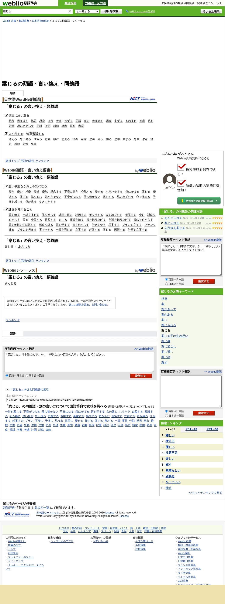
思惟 (25, 144)
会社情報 (140, 545)
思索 (42, 120)
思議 (78, 120)
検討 (56, 139)
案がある (167, 314)
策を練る (14, 214)
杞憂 (28, 191)
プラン (29, 424)
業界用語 (77, 528)
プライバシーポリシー (21, 557)
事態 (125, 424)
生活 (73, 531)
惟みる (38, 139)
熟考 (11, 120)
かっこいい (173, 482)
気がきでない (53, 196)
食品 (124, 531)
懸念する (56, 191)
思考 (145, 139)
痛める (146, 196)
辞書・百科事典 (153, 531)
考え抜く (22, 120)
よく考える (15, 133)
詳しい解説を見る (79, 304)
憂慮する (78, 420)
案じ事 (165, 341)
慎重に (12, 115)
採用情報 (140, 549)
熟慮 (142, 120)
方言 (139, 531)
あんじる (24, 246)
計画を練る (65, 214)
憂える (99, 191)
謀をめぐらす (114, 214)
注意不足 (171, 452)
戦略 (84, 429)
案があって (168, 309)
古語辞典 (183, 580)
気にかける (132, 191)
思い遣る (23, 115)
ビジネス (64, 528)
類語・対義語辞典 (188, 545)
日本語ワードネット (47, 512)
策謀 (12, 433)
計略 (41, 433)
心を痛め (15, 420)
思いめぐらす (25, 126)
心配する (86, 191)
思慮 (109, 120)
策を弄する (63, 224)
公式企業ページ (144, 541)
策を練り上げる (96, 219)
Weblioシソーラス (19, 270)
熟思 (34, 120)
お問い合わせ (99, 304)
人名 (131, 531)
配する (109, 424)
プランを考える (27, 229)
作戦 (132, 424)
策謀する (130, 214)
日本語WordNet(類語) (22, 99)
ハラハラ (124, 415)
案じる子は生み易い (174, 335)
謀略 (48, 433)
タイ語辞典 (184, 572)
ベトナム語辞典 (187, 577)
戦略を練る (46, 224)
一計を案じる (31, 214)
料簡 (56, 126)
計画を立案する (137, 229)
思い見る (25, 139)
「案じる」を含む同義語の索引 (29, 393)
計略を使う (99, 224)
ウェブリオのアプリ (62, 541)
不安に (39, 424)
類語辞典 (70, 3)
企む (142, 214)
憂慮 (36, 191)
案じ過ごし (168, 346)
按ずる (68, 120)
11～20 (191, 429)
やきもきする (47, 201)
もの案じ (130, 120)
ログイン (170, 187)
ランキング (42, 160)
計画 (34, 433)
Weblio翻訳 (184, 553)
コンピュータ (92, 528)
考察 (81, 126)
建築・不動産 (150, 528)
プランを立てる (132, 224)
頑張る (170, 476)
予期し (49, 424)
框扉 (164, 298)
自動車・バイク (119, 528)
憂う (11, 191)
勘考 (64, 126)
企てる (63, 219)
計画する (80, 214)
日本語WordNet (40, 21)
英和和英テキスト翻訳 (20, 348)
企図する (36, 219)
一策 (117, 424)
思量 (11, 126)
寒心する (108, 196)
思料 (39, 126)
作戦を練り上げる (120, 219)
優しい (170, 447)
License (109, 512)
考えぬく (97, 120)
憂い (20, 191)
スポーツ (106, 531)
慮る (86, 120)
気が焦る (31, 201)
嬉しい (170, 435)
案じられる (172, 223)
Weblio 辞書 (9, 21)
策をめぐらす (80, 224)
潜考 (50, 120)
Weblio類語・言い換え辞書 (27, 170)
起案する (94, 229)
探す (169, 464)
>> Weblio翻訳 (144, 348)
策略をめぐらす (143, 219)
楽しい (170, 458)
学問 (163, 528)
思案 (72, 126)
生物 (116, 531)
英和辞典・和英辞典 (189, 549)
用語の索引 (27, 160)
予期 (26, 186)
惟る (109, 139)
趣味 (95, 531)
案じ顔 (165, 357)
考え (11, 139)
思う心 (59, 424)
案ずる (118, 120)
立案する (80, 229)
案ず (164, 362)
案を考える (46, 229)
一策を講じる (64, 229)
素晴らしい (173, 470)
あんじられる (173, 218)
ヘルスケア (84, 531)
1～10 (170, 429)
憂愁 (45, 191)
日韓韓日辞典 (185, 561)
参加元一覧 (41, 507)
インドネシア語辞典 (189, 568)
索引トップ (13, 160)
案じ (164, 320)
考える (170, 441)
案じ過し (167, 351)
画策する (119, 229)
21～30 (212, 429)
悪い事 (12, 186)
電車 (104, 528)
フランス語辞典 (187, 565)
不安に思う (71, 191)
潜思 (47, 126)
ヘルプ (12, 549)
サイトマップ (15, 561)
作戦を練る (77, 219)
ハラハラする (114, 191)
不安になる (39, 186)
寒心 (146, 424)
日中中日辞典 (185, 557)
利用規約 (13, 553)
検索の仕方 (14, 545)
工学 (138, 528)
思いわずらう (125, 196)
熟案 (150, 120)
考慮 (59, 120)
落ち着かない (92, 196)
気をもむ (36, 196)
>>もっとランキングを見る (205, 492)
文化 (65, 531)
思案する (114, 224)
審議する (38, 133)
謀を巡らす (49, 214)
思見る (66, 139)
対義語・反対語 (95, 3)
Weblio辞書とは (17, 541)
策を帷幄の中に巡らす (22, 224)
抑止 (169, 488)
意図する (50, 219)
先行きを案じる (175, 228)
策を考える (96, 214)
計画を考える (17, 209)
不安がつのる (72, 196)
